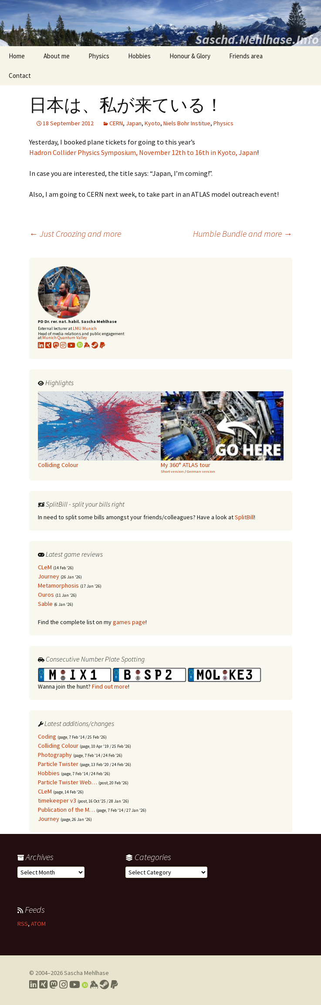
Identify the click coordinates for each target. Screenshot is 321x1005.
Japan (134, 123)
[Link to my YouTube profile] (71, 345)
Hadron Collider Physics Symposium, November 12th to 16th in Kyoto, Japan (143, 152)
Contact (20, 75)
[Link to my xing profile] (48, 345)
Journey (48, 576)
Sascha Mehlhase (86, 973)
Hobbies (139, 56)
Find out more (110, 686)
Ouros (46, 594)
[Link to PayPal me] (102, 345)
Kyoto (152, 123)
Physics (98, 56)
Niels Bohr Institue (186, 123)
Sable (45, 604)
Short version (172, 471)
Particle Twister (58, 764)
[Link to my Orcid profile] (80, 345)
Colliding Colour (58, 746)
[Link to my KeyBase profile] (87, 345)
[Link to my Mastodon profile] (56, 345)
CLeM (45, 567)
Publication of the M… (66, 809)
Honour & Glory (189, 56)
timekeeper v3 (57, 800)
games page (129, 622)
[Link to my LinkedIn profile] (41, 345)
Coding (47, 736)
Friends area (246, 56)
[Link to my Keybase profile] (94, 984)
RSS (22, 924)
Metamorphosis (58, 585)
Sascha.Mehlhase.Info (257, 39)
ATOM (38, 924)
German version (201, 471)
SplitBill (244, 517)
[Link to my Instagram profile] (63, 345)
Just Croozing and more (75, 233)
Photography (55, 755)
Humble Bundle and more (242, 233)
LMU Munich (85, 328)
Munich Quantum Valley (64, 337)
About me (57, 56)
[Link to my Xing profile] (43, 984)
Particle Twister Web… (67, 782)
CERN (116, 123)
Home (17, 56)
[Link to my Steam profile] (94, 345)
